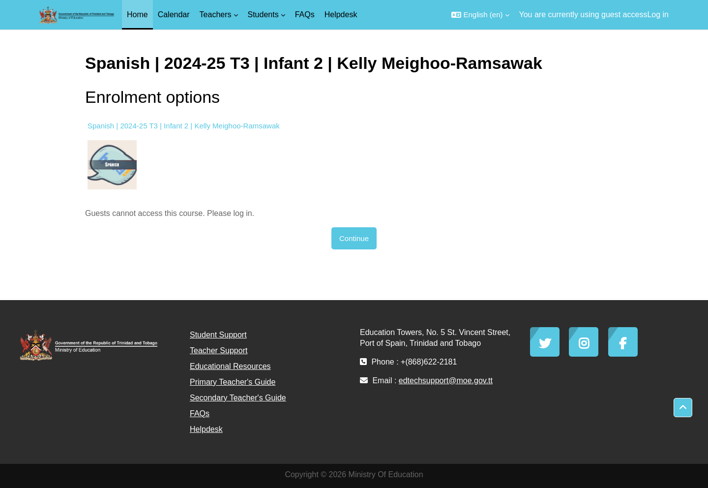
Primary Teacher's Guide (232, 382)
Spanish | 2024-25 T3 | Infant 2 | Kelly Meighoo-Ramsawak (184, 126)
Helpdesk (206, 429)
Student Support (218, 335)
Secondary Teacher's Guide (238, 398)
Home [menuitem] (137, 14)
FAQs (199, 413)
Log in (658, 14)
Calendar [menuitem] (174, 14)
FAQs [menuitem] (305, 14)
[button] (480, 15)
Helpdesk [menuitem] (340, 14)
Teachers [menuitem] (216, 14)
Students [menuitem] (263, 14)
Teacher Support (218, 350)
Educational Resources (230, 366)
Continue (354, 238)
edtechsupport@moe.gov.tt (446, 380)
